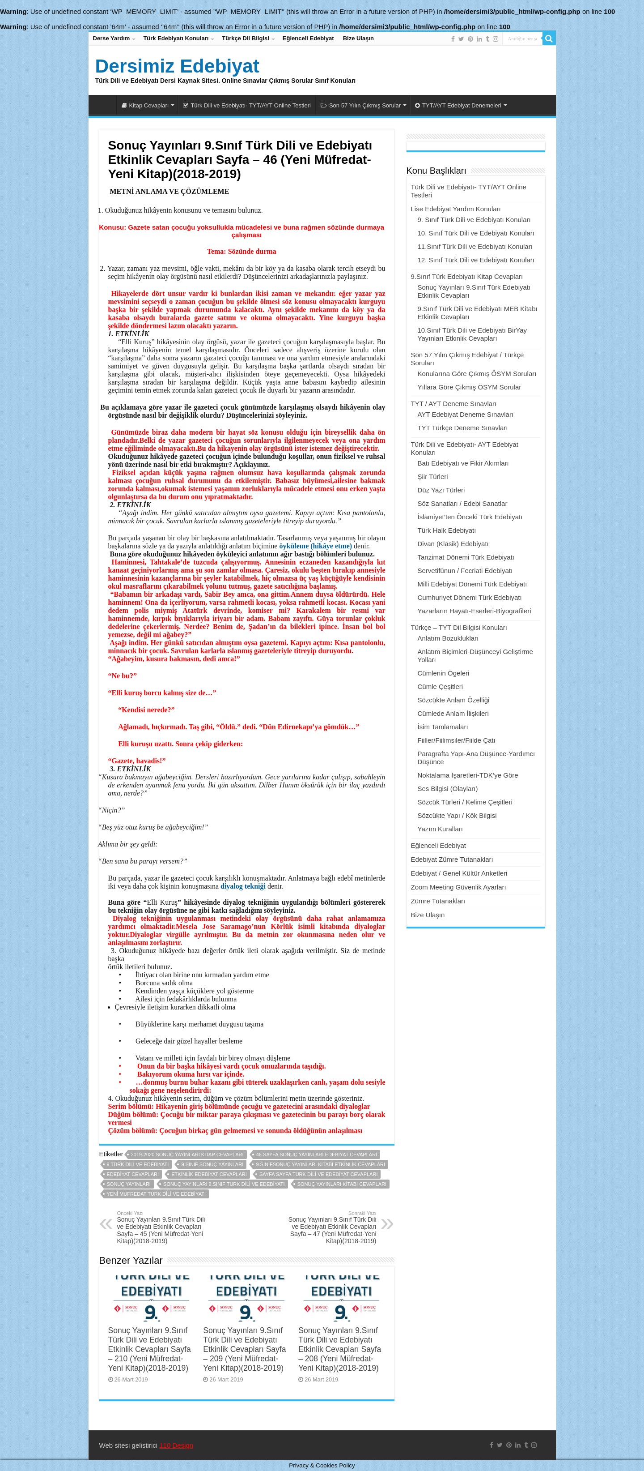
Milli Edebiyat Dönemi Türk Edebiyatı (472, 584)
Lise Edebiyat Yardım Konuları (456, 209)
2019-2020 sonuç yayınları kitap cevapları (187, 1154)
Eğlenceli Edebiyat (308, 38)
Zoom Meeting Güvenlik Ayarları (458, 887)
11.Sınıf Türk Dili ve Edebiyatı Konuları (475, 246)
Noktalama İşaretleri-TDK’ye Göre (468, 775)
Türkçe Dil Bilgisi (245, 38)
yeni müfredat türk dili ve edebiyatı (156, 1194)
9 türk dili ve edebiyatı (138, 1164)
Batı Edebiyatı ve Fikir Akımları (463, 463)
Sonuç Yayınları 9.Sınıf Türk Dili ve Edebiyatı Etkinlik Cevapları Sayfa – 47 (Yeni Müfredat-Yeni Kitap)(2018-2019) (331, 1227)
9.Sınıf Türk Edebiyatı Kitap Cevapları (467, 276)
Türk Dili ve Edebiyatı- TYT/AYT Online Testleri (247, 105)
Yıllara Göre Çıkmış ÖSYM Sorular (469, 387)
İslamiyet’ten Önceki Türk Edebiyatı (470, 517)
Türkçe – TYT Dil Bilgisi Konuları (459, 627)
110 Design (176, 1445)
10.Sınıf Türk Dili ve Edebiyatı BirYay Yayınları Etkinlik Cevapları (472, 334)
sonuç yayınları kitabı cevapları (341, 1184)
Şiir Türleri (433, 476)
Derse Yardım (111, 38)
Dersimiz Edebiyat (177, 66)
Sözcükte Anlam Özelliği (454, 700)
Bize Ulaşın (358, 38)
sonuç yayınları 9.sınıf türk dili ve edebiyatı (223, 1184)
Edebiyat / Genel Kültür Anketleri (459, 873)
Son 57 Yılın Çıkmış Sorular (361, 105)
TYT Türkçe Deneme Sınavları (463, 428)
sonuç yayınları (129, 1184)
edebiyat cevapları (133, 1174)
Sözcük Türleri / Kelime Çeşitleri (465, 802)
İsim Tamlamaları (443, 727)
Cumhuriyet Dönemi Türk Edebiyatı (470, 597)
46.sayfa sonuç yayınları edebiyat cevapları (316, 1154)
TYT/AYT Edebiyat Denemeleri (458, 105)
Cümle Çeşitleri (440, 686)
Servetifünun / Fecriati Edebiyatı (465, 570)
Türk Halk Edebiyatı (447, 530)
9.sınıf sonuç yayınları (212, 1164)
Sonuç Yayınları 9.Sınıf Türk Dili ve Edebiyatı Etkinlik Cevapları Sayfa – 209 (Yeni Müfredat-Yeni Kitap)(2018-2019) (244, 1349)
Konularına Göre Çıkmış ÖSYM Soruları (477, 373)
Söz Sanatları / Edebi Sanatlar (463, 503)
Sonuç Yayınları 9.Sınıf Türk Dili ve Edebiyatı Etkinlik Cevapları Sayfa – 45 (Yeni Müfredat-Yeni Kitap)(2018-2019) (163, 1227)
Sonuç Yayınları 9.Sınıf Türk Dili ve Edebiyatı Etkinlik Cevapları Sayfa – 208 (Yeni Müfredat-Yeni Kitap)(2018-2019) (339, 1349)
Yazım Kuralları (440, 829)
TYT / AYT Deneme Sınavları (454, 403)
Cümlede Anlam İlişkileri (453, 713)
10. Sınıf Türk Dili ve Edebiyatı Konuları (476, 233)
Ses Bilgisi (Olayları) (448, 788)
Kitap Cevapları (145, 105)
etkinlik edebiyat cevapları (209, 1174)
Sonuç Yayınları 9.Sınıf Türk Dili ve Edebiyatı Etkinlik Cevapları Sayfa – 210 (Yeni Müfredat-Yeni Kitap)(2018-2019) (149, 1349)
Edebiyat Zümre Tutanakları (452, 859)
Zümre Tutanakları (438, 901)
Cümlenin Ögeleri (444, 673)
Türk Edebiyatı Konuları (175, 38)
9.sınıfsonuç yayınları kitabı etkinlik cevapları (320, 1164)
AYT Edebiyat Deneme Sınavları (466, 414)
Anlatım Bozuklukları (448, 638)
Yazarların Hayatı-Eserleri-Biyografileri (474, 611)
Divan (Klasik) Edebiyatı (453, 543)
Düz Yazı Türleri (441, 490)
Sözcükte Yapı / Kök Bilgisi (457, 815)
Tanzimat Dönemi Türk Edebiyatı (466, 557)
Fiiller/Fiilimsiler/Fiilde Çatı (457, 740)
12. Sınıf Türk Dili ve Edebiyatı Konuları (476, 260)
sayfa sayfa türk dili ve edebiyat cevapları (318, 1174)
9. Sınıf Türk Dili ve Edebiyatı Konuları (474, 219)
